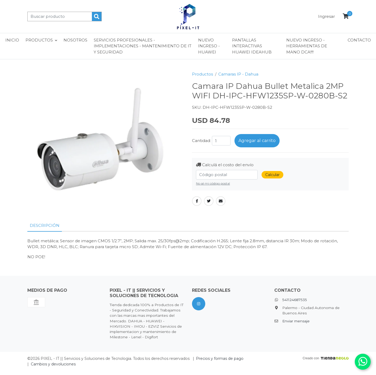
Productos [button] (39, 40)
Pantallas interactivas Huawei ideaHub (252, 46)
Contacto (359, 40)
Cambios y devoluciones (53, 364)
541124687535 (294, 300)
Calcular (272, 174)
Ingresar (326, 16)
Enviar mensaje (296, 321)
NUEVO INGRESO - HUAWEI (209, 46)
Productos (202, 74)
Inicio (12, 40)
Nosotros (75, 40)
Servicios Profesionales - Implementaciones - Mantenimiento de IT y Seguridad (142, 46)
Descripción (44, 225)
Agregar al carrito (257, 140)
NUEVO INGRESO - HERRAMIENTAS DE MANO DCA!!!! (306, 46)
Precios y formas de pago (219, 358)
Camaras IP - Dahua (238, 74)
